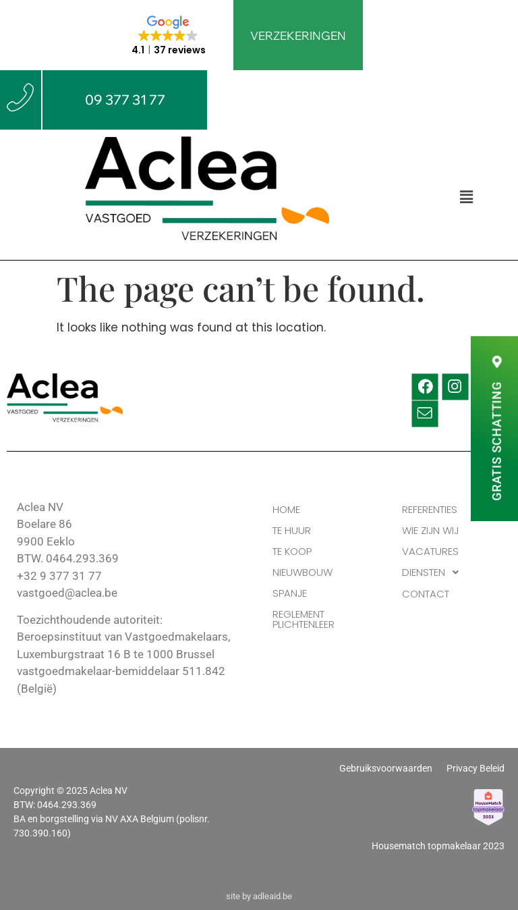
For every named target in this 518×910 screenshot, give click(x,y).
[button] (466, 197)
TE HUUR (291, 530)
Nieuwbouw (302, 572)
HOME (286, 509)
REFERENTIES (429, 509)
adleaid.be (272, 896)
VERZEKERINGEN (298, 35)
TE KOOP (292, 551)
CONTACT (425, 594)
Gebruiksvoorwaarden (385, 769)
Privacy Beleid (476, 769)
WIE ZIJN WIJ (430, 530)
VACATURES (430, 551)
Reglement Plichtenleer (303, 619)
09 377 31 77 (125, 99)
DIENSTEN (434, 572)
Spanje (289, 593)
